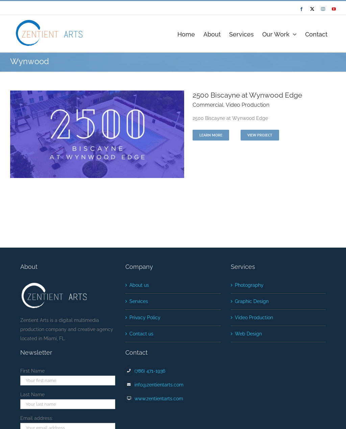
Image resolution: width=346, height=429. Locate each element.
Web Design (248, 333)
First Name (32, 371)
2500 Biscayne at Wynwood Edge (247, 95)
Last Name (32, 394)
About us (139, 285)
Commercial (208, 105)
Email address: (36, 418)
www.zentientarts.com (158, 398)
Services (138, 301)
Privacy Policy (144, 317)
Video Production (247, 105)
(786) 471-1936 (149, 371)
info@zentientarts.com (158, 384)
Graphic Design (252, 301)
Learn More (210, 134)
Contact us (141, 333)
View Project (259, 134)
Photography (249, 285)
